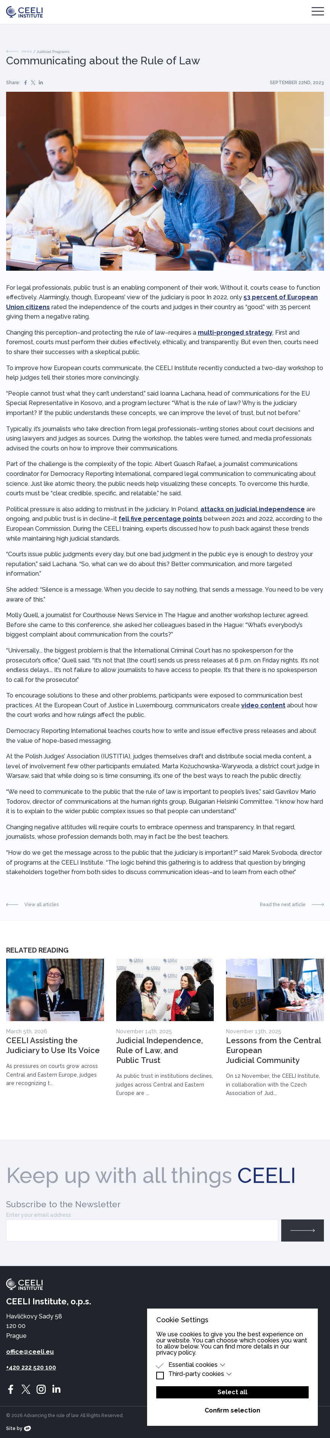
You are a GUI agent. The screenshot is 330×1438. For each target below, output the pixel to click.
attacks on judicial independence (252, 509)
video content (263, 705)
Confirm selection (232, 1410)
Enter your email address (38, 1215)
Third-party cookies (200, 1374)
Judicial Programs (53, 51)
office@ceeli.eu (30, 1351)
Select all (232, 1392)
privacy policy (175, 1352)
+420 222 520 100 (31, 1367)
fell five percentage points (160, 518)
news (19, 51)
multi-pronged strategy (235, 332)
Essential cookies (197, 1365)
